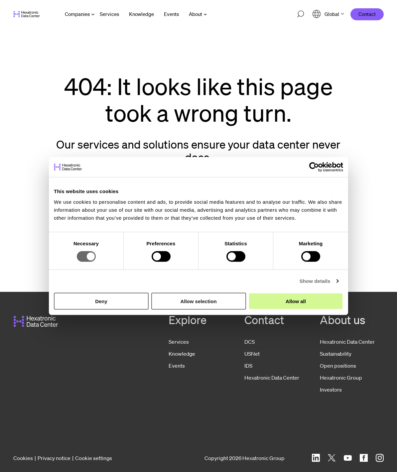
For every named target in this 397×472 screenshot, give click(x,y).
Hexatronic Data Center (271, 377)
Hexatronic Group (341, 377)
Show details (315, 281)
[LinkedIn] (316, 458)
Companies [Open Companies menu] (77, 14)
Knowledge (182, 353)
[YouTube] (348, 458)
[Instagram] (380, 458)
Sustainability (335, 353)
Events (177, 365)
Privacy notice (54, 458)
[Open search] (300, 14)
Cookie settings (93, 458)
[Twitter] (332, 458)
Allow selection (198, 301)
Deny (101, 301)
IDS (248, 365)
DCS (249, 341)
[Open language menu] (328, 14)
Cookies (23, 458)
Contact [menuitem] (367, 14)
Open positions (338, 365)
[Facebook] (364, 458)
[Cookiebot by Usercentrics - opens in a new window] (314, 167)
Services (179, 341)
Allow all (296, 301)
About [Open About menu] (195, 14)
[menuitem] (109, 14)
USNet (252, 353)
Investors (331, 389)
